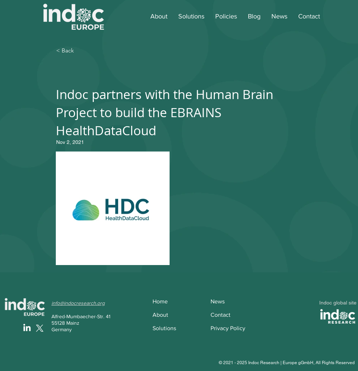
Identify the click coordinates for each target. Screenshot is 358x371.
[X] (39, 328)
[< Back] (80, 50)
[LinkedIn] (27, 328)
